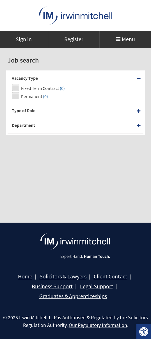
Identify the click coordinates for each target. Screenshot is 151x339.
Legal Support (96, 286)
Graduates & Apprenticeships (73, 296)
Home (25, 276)
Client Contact (110, 276)
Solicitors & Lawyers (63, 276)
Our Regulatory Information (98, 325)
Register (73, 39)
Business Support (52, 286)
